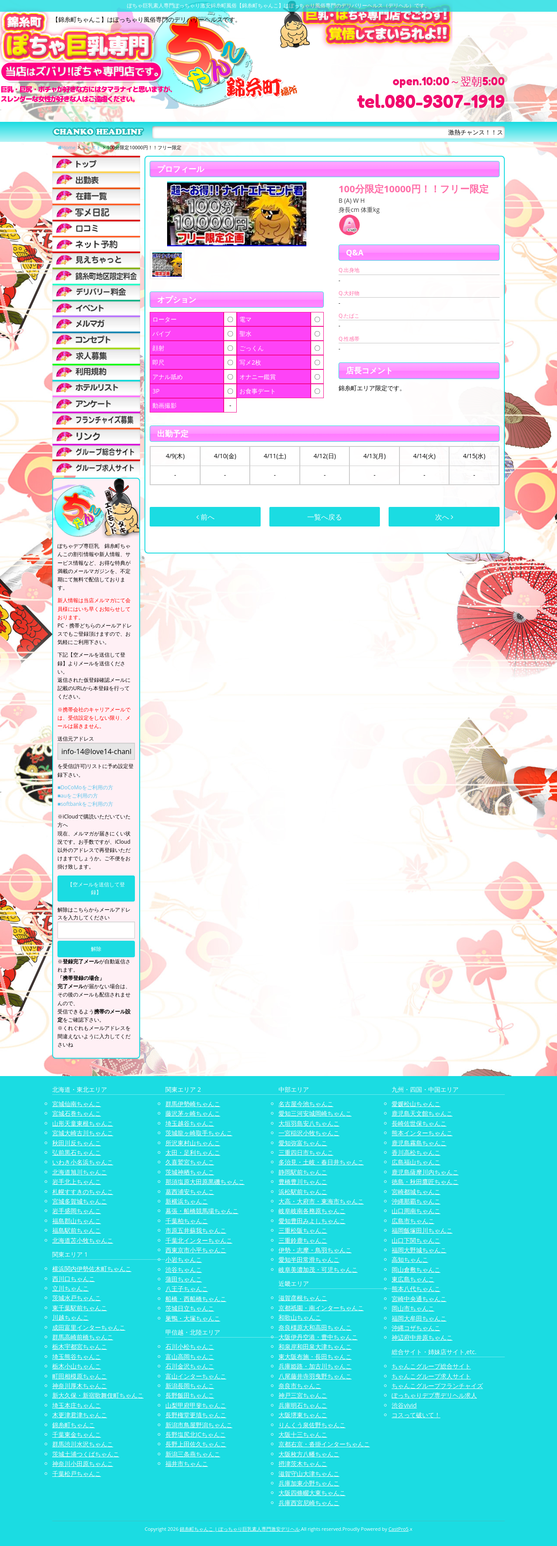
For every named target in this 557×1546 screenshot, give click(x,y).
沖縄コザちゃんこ (416, 1328)
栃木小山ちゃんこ (76, 1366)
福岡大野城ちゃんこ (419, 1250)
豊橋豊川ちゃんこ (302, 1181)
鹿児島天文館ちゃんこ (422, 1113)
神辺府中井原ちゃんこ (422, 1337)
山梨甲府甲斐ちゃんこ (195, 1405)
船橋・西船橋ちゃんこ (195, 1298)
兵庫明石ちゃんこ (302, 1405)
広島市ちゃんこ (413, 1221)
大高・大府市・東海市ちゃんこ (321, 1201)
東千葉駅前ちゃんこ (79, 1308)
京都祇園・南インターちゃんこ (321, 1308)
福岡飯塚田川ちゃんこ (422, 1230)
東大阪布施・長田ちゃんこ (315, 1356)
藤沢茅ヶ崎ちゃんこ (192, 1113)
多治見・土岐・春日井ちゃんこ (321, 1162)
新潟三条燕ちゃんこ (192, 1454)
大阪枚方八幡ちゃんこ (308, 1454)
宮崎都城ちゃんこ (416, 1191)
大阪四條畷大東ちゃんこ (312, 1493)
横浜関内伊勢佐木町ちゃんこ (91, 1268)
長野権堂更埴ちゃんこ (195, 1415)
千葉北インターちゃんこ (198, 1240)
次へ (444, 517)
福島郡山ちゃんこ (76, 1221)
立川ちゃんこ (70, 1288)
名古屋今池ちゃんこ (305, 1104)
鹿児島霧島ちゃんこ (419, 1143)
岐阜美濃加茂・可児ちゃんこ (318, 1269)
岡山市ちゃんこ (413, 1308)
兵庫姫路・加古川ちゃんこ (315, 1366)
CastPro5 (399, 1529)
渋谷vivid (404, 1405)
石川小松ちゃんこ (189, 1346)
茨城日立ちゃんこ (189, 1308)
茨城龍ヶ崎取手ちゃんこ (198, 1133)
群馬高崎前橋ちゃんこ (82, 1337)
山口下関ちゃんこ (416, 1240)
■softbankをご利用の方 (85, 804)
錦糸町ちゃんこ (73, 1425)
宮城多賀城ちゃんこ (79, 1201)
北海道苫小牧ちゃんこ (82, 1240)
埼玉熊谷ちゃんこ (76, 1356)
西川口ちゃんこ (73, 1278)
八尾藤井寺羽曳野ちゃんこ (315, 1376)
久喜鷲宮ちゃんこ (189, 1162)
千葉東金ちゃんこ (76, 1434)
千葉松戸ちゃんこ (76, 1473)
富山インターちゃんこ (195, 1376)
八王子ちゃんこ (186, 1288)
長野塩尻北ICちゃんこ (195, 1434)
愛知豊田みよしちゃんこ (312, 1221)
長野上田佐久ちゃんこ (195, 1444)
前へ (205, 517)
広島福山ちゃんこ (416, 1162)
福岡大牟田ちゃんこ (419, 1318)
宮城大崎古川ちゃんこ (82, 1133)
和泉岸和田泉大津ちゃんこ (315, 1346)
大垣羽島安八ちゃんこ (308, 1123)
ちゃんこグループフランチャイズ (437, 1386)
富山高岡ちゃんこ (189, 1356)
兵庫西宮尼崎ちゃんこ (308, 1503)
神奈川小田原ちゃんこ (82, 1463)
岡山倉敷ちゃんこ (416, 1269)
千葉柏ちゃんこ (186, 1221)
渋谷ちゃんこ (183, 1269)
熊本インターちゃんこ (422, 1133)
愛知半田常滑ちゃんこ (308, 1259)
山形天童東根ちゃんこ (82, 1123)
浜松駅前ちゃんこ (302, 1191)
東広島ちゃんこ (413, 1279)
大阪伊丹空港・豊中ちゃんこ (318, 1337)
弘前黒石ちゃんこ (76, 1152)
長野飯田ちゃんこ (189, 1395)
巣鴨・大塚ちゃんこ (192, 1318)
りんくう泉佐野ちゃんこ (312, 1425)
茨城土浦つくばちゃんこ (85, 1454)
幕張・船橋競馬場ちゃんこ (201, 1211)
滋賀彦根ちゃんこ (302, 1298)
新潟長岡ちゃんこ (189, 1386)
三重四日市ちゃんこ (305, 1152)
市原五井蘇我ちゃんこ (195, 1230)
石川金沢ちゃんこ (189, 1366)
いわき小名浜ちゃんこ (82, 1162)
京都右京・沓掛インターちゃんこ (324, 1444)
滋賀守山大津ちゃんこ (308, 1473)
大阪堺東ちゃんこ (302, 1415)
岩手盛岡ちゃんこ (76, 1211)
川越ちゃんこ (70, 1317)
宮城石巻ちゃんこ (76, 1113)
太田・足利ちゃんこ (192, 1152)
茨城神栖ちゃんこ (189, 1172)
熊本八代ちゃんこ (416, 1288)
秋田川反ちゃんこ (76, 1143)
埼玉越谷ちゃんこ (189, 1123)
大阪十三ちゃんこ (302, 1434)
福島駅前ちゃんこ (76, 1230)
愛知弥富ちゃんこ (302, 1143)
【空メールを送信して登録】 (96, 888)
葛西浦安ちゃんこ (189, 1191)
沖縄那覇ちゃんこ (416, 1201)
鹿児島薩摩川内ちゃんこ (425, 1172)
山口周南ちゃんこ (416, 1211)
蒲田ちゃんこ (183, 1279)
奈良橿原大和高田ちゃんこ (315, 1327)
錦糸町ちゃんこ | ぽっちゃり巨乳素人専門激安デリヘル (240, 1529)
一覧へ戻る (324, 517)
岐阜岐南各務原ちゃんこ (312, 1211)
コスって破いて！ (416, 1415)
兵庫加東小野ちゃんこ (308, 1483)
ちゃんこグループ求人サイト (431, 1376)
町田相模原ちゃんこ (79, 1376)
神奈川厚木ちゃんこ (79, 1386)
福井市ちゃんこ (186, 1463)
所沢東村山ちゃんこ (192, 1143)
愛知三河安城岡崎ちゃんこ (315, 1113)
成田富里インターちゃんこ (88, 1327)
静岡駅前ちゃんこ (302, 1172)
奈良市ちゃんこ (299, 1386)
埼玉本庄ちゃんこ (76, 1405)
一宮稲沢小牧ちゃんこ (308, 1133)
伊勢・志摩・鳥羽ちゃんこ (315, 1250)
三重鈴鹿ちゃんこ (302, 1240)
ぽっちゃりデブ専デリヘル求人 (434, 1395)
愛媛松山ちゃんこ (416, 1104)
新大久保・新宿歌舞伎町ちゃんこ (98, 1395)
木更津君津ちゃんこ (79, 1415)
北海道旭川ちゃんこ (79, 1172)
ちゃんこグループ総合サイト (431, 1366)
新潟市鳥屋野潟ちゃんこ (198, 1425)
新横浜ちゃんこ (186, 1201)
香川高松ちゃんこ (416, 1152)
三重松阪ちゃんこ (302, 1230)
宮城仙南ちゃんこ (76, 1104)
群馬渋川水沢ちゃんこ (82, 1444)
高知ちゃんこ (410, 1259)
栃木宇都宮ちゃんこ (79, 1346)
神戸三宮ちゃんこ (302, 1395)
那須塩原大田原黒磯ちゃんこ (205, 1181)
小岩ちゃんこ (183, 1259)
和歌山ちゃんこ (299, 1317)
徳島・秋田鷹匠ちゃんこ (425, 1181)
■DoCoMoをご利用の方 (85, 787)
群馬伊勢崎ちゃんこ (192, 1104)
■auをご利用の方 (77, 795)
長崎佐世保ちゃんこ (419, 1123)
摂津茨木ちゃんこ (302, 1463)
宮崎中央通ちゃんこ (419, 1298)
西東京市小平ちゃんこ (195, 1250)
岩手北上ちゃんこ (76, 1181)
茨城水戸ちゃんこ (76, 1298)
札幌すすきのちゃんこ (82, 1191)
